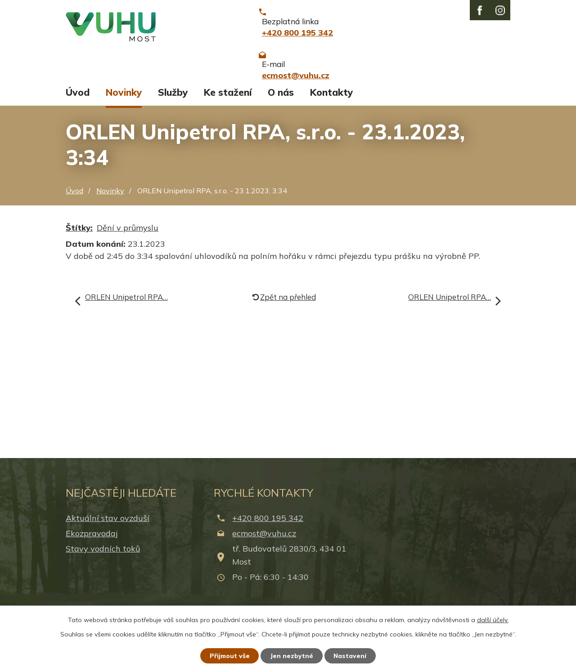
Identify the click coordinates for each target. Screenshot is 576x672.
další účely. (492, 619)
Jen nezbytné (292, 655)
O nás (281, 107)
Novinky (124, 107)
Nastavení (351, 655)
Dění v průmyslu (127, 243)
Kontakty (331, 107)
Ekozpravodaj (91, 548)
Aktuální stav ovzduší (107, 533)
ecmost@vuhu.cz (264, 548)
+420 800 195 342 (267, 533)
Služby (173, 107)
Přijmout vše (229, 655)
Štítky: (79, 243)
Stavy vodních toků (103, 564)
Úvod (78, 107)
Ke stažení (228, 107)
